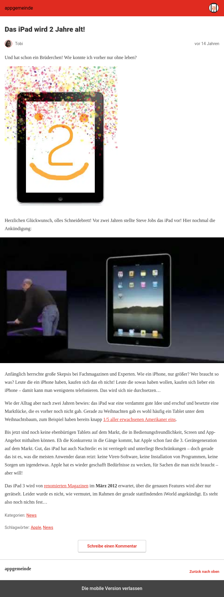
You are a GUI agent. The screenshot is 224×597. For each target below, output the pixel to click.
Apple (36, 527)
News (31, 515)
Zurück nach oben (204, 571)
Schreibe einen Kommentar (112, 546)
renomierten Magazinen (66, 485)
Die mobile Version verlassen (112, 588)
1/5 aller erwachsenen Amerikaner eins (139, 419)
